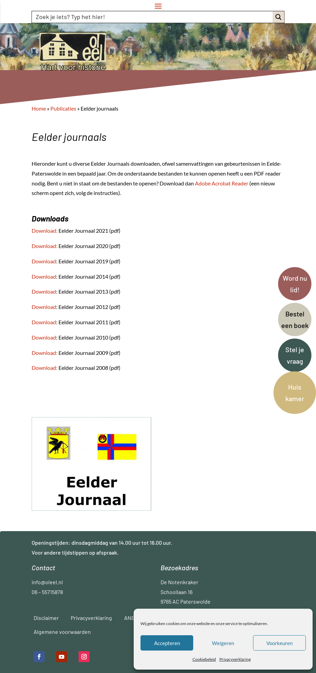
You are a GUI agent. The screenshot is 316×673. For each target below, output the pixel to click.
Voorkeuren (279, 643)
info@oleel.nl (47, 582)
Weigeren (223, 643)
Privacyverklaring (235, 659)
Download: (44, 230)
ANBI (130, 617)
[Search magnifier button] (278, 17)
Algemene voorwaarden (62, 631)
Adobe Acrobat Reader (222, 183)
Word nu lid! (295, 284)
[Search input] (152, 16)
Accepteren (167, 643)
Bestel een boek (295, 319)
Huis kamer (294, 393)
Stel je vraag (294, 355)
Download (44, 246)
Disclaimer (46, 617)
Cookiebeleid (204, 659)
